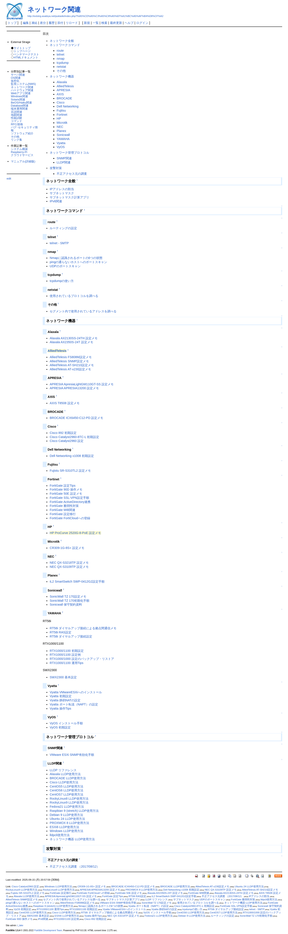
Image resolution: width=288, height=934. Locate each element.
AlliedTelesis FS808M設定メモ (71, 357)
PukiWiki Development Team (48, 930)
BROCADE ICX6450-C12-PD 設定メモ (76, 418)
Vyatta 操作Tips (60, 708)
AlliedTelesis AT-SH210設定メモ (72, 365)
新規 (87, 23)
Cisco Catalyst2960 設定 (66, 441)
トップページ (22, 51)
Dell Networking (68, 106)
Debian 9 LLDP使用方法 (66, 815)
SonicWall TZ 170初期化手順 (69, 600)
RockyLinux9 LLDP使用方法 (69, 802)
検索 (104, 23)
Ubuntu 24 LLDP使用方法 (67, 818)
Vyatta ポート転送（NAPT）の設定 (74, 704)
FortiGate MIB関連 (62, 510)
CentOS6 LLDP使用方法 (66, 790)
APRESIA (63, 90)
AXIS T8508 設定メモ (64, 403)
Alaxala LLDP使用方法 (65, 774)
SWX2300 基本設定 (63, 677)
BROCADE (64, 98)
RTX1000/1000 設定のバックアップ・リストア (82, 659)
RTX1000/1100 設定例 (65, 654)
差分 (43, 23)
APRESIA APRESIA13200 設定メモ (74, 388)
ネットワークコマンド (65, 45)
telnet (60, 54)
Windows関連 (19, 96)
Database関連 (19, 105)
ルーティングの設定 (63, 228)
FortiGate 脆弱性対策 (64, 505)
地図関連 (16, 115)
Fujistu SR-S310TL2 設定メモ (70, 470)
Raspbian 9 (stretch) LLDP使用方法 (74, 810)
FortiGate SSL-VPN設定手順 (69, 497)
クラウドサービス (22, 155)
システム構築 (19, 149)
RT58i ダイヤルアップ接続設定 (71, 636)
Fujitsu (61, 110)
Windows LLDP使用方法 (66, 831)
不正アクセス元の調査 (72, 173)
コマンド (16, 121)
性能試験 (16, 118)
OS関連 (16, 77)
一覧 (96, 23)
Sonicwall (63, 135)
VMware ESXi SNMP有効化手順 (72, 754)
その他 (61, 70)
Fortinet (62, 114)
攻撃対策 (56, 168)
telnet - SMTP (59, 243)
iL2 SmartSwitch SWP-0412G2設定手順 (77, 581)
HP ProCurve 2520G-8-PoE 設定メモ (75, 533)
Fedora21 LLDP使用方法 (67, 806)
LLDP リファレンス (63, 770)
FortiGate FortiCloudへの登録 (70, 518)
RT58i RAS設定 (60, 632)
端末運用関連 (19, 108)
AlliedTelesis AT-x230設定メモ (70, 369)
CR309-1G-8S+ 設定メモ (67, 548)
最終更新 (116, 23)
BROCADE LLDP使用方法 (68, 778)
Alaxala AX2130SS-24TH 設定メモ (74, 338)
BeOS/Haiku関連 (21, 102)
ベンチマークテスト (26, 54)
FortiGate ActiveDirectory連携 (70, 502)
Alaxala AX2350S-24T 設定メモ (71, 342)
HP (59, 118)
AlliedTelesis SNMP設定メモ (69, 361)
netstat (61, 66)
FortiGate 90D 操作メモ (66, 489)
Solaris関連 (18, 99)
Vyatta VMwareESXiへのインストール (76, 692)
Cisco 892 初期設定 (63, 433)
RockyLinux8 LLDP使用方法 (69, 798)
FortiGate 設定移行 (63, 514)
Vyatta (61, 143)
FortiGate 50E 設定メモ (66, 493)
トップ (12, 23)
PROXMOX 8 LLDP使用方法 (69, 823)
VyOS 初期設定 (60, 727)
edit (9, 178)
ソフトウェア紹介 (22, 133)
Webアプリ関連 (21, 93)
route (60, 50)
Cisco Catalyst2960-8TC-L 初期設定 (74, 437)
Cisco (60, 102)
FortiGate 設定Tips (62, 485)
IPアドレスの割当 (62, 189)
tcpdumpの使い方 (62, 281)
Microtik (62, 122)
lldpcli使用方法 (60, 835)
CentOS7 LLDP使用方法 (66, 794)
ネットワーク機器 (62, 76)
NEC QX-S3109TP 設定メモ (69, 566)
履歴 (52, 23)
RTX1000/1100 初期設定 (67, 650)
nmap (60, 58)
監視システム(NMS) (23, 84)
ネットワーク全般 (62, 41)
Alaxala (62, 82)
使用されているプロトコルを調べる (74, 296)
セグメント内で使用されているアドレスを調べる (83, 311)
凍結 (34, 23)
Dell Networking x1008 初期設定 (72, 456)
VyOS (61, 147)
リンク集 (16, 139)
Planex (61, 131)
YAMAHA (63, 139)
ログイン (142, 23)
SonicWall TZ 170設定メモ (68, 596)
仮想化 (15, 80)
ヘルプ (129, 23)
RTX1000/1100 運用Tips (66, 663)
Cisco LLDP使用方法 (64, 782)
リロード (72, 23)
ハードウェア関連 (22, 90)
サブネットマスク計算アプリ (69, 197)
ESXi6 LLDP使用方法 (64, 827)
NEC (60, 126)
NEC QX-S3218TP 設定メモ (69, 562)
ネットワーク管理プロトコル (69, 152)
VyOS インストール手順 (66, 723)
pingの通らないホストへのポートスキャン (78, 262)
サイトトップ (22, 48)
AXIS (60, 94)
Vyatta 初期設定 (60, 696)
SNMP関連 (64, 158)
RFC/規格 (17, 124)
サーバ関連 (18, 74)
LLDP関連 (63, 162)
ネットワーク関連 (54, 9)
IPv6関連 (56, 201)
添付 (60, 23)
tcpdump (63, 62)
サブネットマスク (62, 193)
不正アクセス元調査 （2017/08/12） (75, 866)
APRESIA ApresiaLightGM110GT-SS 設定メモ (82, 384)
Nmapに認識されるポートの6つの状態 (76, 258)
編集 (26, 23)
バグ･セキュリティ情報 (24, 129)
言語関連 (16, 112)
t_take (20, 925)
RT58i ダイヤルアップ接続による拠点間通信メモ (83, 628)
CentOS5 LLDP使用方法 (66, 786)
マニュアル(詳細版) (23, 161)
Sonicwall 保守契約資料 (66, 604)
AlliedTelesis (65, 86)
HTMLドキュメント (26, 57)
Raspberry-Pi (19, 152)
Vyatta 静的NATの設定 (65, 700)
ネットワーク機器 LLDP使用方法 (72, 839)
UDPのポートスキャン (65, 266)
